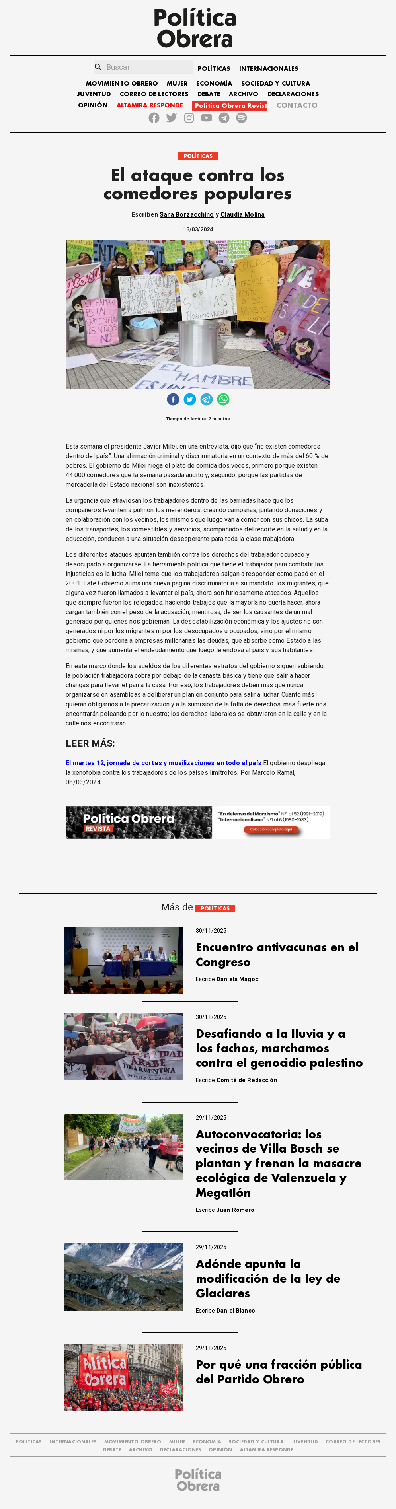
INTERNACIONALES (268, 69)
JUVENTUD (94, 94)
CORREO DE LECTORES (154, 94)
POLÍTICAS (214, 69)
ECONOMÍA (214, 84)
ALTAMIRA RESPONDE (150, 106)
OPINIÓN (93, 106)
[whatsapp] (223, 400)
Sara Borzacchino (187, 214)
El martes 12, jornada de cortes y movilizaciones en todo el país (163, 763)
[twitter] (189, 400)
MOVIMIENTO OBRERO (122, 84)
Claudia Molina (242, 214)
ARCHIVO (243, 94)
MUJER (177, 84)
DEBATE (208, 94)
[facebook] (173, 400)
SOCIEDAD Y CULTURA (275, 84)
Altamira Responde (266, 1450)
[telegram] (206, 400)
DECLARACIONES (293, 94)
